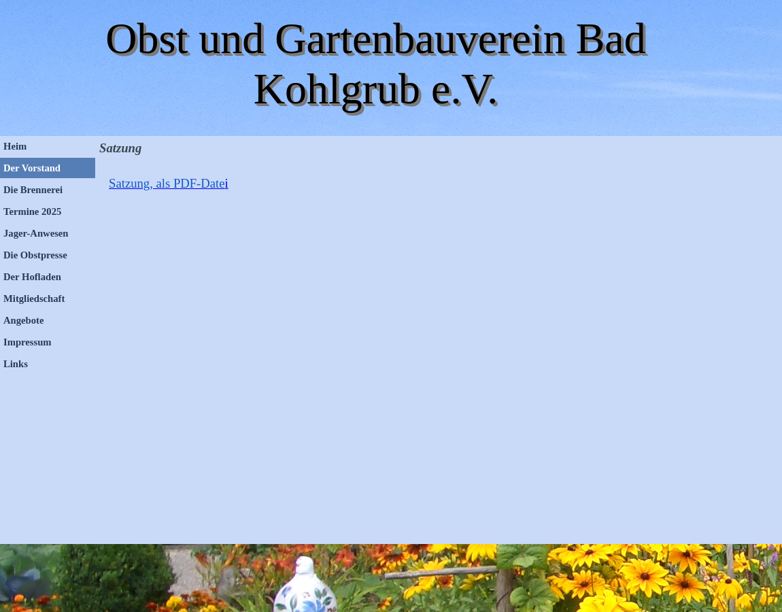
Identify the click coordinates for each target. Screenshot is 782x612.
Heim (15, 146)
